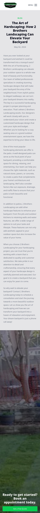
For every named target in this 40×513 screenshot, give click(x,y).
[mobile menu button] (35, 5)
